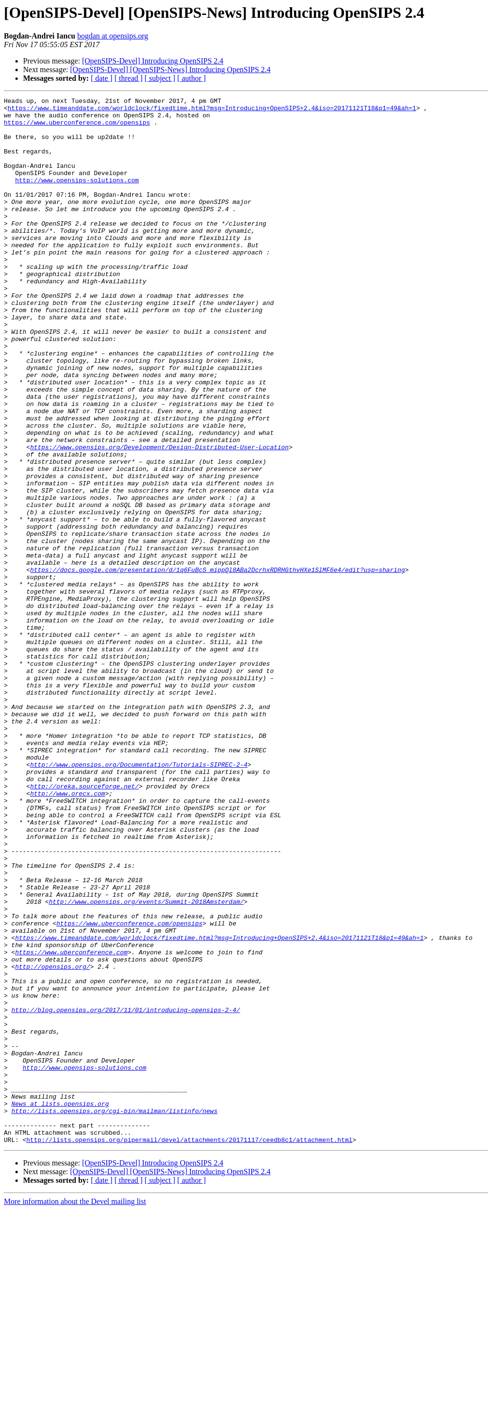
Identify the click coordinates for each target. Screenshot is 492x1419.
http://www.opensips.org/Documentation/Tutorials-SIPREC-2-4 (138, 898)
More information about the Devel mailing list (75, 1410)
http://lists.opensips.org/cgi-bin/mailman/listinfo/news (115, 1314)
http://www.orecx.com (67, 933)
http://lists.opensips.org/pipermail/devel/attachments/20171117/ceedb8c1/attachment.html (189, 1348)
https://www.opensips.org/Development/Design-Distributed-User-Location (159, 517)
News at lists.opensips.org (60, 1305)
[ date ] (101, 78)
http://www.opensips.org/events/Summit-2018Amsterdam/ (146, 1063)
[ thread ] (128, 78)
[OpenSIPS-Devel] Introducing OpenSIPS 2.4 (152, 61)
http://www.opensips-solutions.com (76, 197)
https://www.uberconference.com (71, 1123)
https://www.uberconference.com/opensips (77, 128)
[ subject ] (160, 78)
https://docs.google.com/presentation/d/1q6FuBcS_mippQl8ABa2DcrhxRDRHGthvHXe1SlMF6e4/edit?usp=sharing (217, 664)
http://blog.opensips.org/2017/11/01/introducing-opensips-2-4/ (126, 1193)
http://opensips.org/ (52, 1141)
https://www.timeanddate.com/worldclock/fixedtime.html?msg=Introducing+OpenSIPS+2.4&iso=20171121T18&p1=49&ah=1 (212, 110)
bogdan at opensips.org (112, 36)
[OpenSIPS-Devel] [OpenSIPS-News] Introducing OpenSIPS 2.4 (170, 69)
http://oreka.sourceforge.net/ (84, 924)
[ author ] (191, 78)
